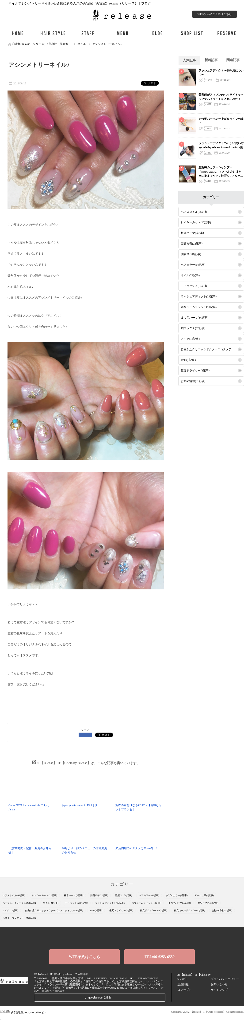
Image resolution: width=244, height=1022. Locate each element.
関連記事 (233, 60)
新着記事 (211, 60)
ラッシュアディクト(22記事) (199, 296)
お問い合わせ (219, 984)
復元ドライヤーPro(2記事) (153, 910)
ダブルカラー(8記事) (177, 895)
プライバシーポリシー (225, 979)
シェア (85, 730)
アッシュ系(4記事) (204, 895)
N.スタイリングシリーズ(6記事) (19, 918)
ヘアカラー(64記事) (193, 264)
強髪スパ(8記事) (191, 254)
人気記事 (189, 60)
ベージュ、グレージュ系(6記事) (19, 903)
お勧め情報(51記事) (193, 381)
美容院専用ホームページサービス (23, 1012)
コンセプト (184, 989)
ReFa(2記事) (188, 360)
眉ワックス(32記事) (193, 328)
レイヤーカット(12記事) (196, 222)
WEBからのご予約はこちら (214, 14)
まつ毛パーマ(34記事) (194, 317)
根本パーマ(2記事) (192, 233)
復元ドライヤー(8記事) (195, 370)
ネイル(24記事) (190, 275)
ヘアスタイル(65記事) (194, 211)
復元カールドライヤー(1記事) (189, 910)
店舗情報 (183, 984)
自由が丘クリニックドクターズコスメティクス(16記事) (212, 349)
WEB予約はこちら (84, 957)
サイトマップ (219, 989)
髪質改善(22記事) (191, 243)
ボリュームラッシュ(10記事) (199, 307)
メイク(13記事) (190, 338)
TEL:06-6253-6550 (160, 957)
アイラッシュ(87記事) (194, 286)
